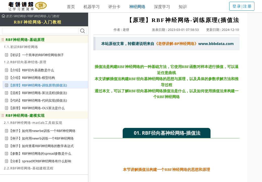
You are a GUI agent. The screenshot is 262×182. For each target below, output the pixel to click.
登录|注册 (242, 6)
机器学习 (92, 6)
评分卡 (114, 6)
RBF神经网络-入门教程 (43, 16)
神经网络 (137, 6)
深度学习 (162, 6)
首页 (71, 6)
